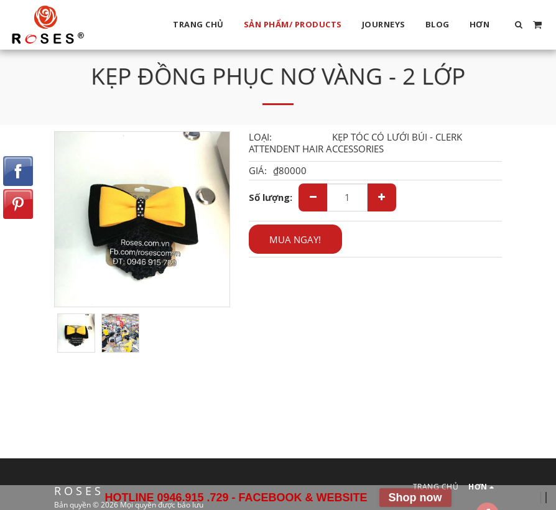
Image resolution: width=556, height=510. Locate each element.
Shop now (415, 497)
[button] (519, 25)
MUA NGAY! (295, 239)
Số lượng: (270, 197)
